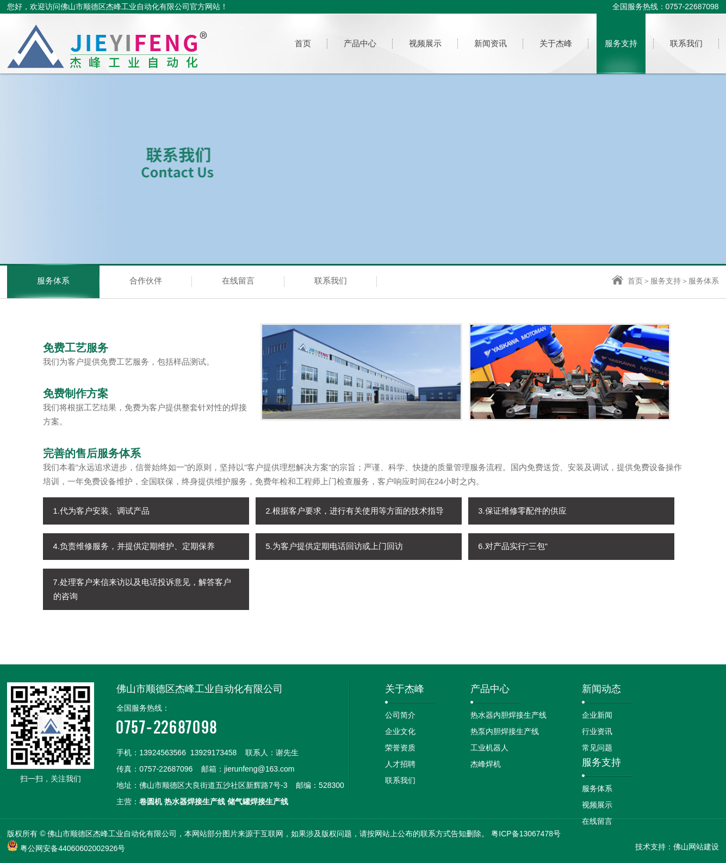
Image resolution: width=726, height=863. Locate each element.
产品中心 (490, 688)
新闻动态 (601, 688)
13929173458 (213, 752)
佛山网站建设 (696, 846)
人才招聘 (400, 764)
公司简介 (400, 715)
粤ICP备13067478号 (526, 833)
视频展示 (597, 804)
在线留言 (238, 280)
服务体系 (53, 280)
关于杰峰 (404, 688)
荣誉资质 (400, 747)
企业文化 (400, 731)
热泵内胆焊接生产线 (504, 731)
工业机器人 (489, 747)
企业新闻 (597, 715)
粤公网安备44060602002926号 (72, 848)
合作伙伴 (145, 280)
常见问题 (597, 747)
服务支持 (665, 280)
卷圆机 (150, 801)
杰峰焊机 (485, 764)
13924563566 (162, 752)
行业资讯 (597, 731)
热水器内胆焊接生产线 (508, 715)
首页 (627, 280)
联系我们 (330, 280)
